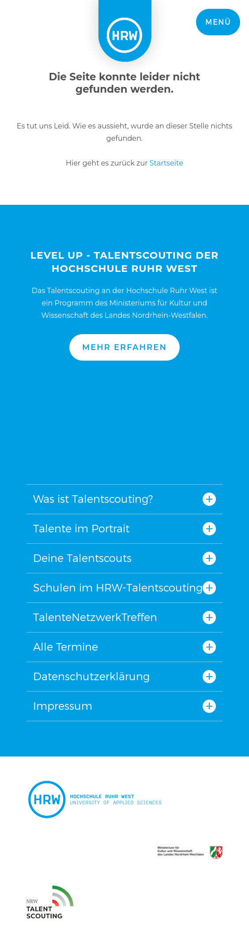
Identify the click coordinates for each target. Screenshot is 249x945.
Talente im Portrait (81, 528)
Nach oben (124, 422)
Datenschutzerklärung (91, 676)
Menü (218, 22)
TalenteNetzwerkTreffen (95, 617)
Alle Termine (65, 646)
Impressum (62, 706)
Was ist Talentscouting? (93, 499)
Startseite (166, 163)
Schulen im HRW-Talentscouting (118, 587)
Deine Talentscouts (82, 558)
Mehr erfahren (124, 347)
